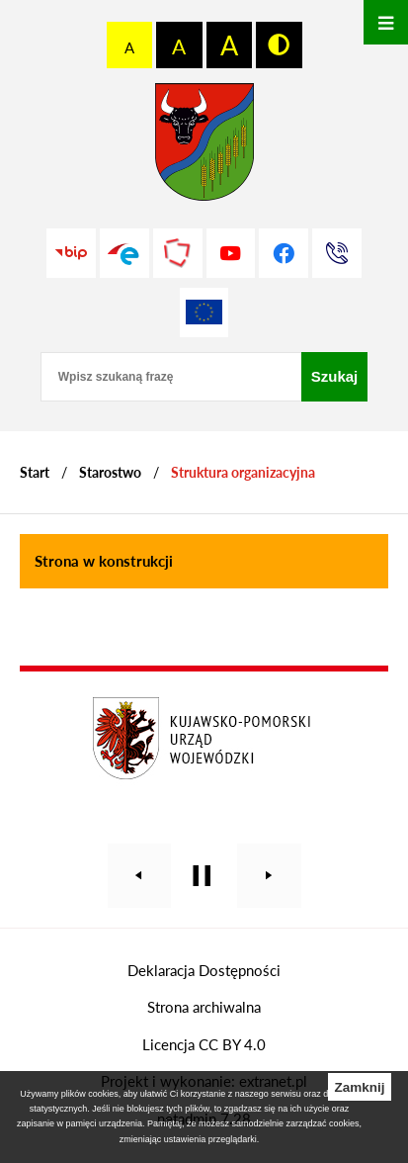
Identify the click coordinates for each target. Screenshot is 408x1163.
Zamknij (359, 1087)
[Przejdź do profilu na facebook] (283, 253)
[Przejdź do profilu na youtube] (231, 253)
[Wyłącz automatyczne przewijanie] (202, 875)
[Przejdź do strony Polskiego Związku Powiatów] (178, 253)
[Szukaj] (334, 377)
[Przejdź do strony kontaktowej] (337, 253)
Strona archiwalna (204, 1007)
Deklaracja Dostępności (204, 970)
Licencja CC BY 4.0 (204, 1044)
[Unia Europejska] (204, 312)
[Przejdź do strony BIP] (71, 253)
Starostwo (110, 472)
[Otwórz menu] (386, 22)
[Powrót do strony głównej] (34, 472)
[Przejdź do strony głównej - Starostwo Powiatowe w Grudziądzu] (204, 147)
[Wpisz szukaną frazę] (171, 377)
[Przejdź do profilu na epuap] (124, 253)
